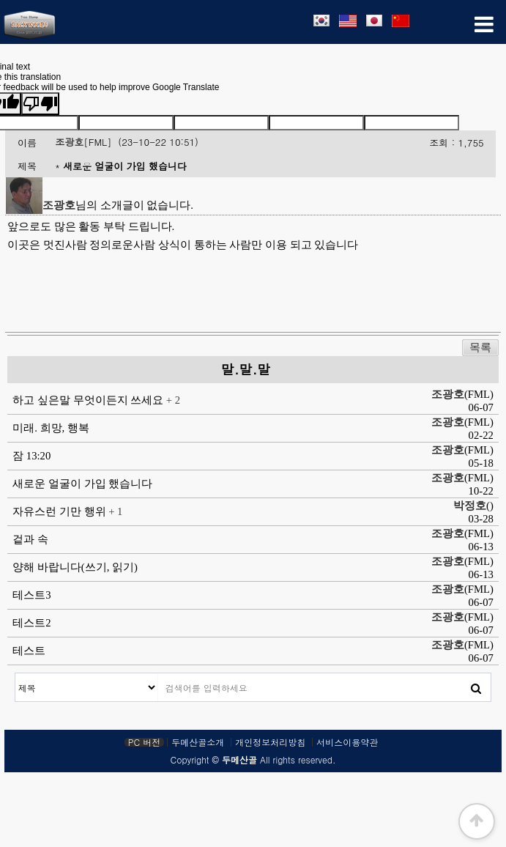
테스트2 (31, 623)
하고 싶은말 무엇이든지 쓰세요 (89, 400)
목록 (480, 347)
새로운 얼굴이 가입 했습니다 (82, 483)
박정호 (469, 505)
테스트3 (31, 595)
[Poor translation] (40, 103)
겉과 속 (30, 539)
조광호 (69, 142)
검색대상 (15, 673)
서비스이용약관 (347, 742)
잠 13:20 (31, 456)
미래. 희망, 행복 (50, 428)
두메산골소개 (197, 742)
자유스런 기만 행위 (60, 511)
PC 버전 (144, 742)
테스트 (28, 650)
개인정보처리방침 (270, 742)
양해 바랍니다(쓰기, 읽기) (75, 567)
